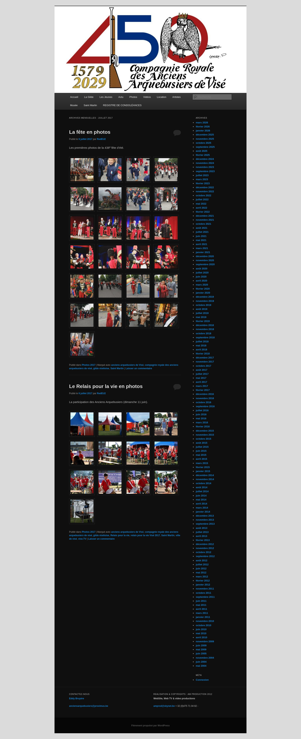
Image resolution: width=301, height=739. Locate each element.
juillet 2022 (202, 199)
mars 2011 (202, 613)
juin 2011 (201, 600)
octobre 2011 (203, 592)
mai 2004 (201, 665)
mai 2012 (201, 572)
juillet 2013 (202, 532)
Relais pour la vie (119, 535)
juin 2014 (201, 495)
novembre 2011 (205, 588)
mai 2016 (201, 418)
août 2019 (201, 309)
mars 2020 (202, 284)
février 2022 (203, 211)
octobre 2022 (203, 195)
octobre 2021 (203, 223)
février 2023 (203, 183)
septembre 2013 (205, 523)
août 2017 (201, 369)
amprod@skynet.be (164, 706)
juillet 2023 (202, 175)
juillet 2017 (202, 373)
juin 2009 (201, 645)
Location (161, 97)
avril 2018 (201, 349)
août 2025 (201, 150)
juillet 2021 (202, 231)
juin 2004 (201, 661)
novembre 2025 (205, 138)
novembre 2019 (205, 301)
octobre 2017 (203, 365)
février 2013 (203, 540)
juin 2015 (201, 450)
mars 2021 (202, 248)
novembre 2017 (205, 361)
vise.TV (82, 539)
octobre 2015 (203, 438)
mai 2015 (201, 454)
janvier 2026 (203, 130)
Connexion (202, 679)
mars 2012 (202, 576)
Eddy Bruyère (76, 698)
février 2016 (203, 426)
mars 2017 (202, 386)
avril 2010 (201, 637)
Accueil (74, 97)
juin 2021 (201, 236)
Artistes (176, 97)
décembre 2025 (205, 134)
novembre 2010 (205, 621)
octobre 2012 (203, 552)
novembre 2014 (205, 479)
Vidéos (147, 97)
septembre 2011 (205, 596)
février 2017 (203, 390)
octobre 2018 (203, 333)
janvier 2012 (203, 584)
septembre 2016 (205, 406)
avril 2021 (201, 244)
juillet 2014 (202, 491)
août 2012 (201, 560)
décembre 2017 (205, 357)
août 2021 (201, 227)
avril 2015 (201, 458)
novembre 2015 (205, 434)
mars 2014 (202, 507)
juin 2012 (201, 568)
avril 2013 (201, 536)
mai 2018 (201, 345)
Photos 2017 (88, 365)
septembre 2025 (205, 146)
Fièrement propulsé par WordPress (150, 725)
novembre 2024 (205, 163)
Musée (74, 105)
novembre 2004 (205, 657)
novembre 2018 (205, 329)
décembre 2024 (205, 159)
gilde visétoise (101, 368)
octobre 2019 (203, 305)
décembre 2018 (205, 325)
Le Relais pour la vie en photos (106, 386)
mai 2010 (201, 633)
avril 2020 (201, 280)
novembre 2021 (205, 219)
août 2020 (201, 268)
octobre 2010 (203, 625)
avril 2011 (201, 609)
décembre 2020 (205, 256)
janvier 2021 (203, 252)
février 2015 (203, 467)
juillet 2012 (202, 564)
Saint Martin (90, 105)
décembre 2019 (205, 296)
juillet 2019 (202, 313)
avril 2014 (201, 503)
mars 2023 (202, 179)
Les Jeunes (106, 97)
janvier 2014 (203, 511)
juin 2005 (201, 653)
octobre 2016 (203, 402)
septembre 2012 (205, 556)
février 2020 (203, 288)
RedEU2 (101, 139)
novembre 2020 (205, 260)
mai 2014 (201, 499)
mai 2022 (201, 203)
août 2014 (201, 487)
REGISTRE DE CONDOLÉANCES (122, 105)
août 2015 (201, 442)
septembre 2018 (205, 337)
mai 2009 (201, 649)
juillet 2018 (202, 341)
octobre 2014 (203, 483)
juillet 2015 (202, 446)
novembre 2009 (205, 641)
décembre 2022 (205, 187)
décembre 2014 (205, 475)
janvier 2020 (203, 292)
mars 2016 (202, 422)
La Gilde (88, 97)
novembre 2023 (205, 167)
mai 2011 (201, 605)
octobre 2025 (203, 142)
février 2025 (203, 155)
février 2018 (203, 353)
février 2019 (203, 321)
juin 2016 (201, 414)
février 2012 (203, 580)
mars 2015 (202, 463)
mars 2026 (202, 122)
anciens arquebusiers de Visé (127, 365)
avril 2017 (201, 382)
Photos (133, 97)
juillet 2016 (202, 410)
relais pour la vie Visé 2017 (145, 535)
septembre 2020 (205, 264)
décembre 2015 (205, 430)
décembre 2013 (205, 515)
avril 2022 (201, 207)
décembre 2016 (205, 394)
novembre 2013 (205, 519)
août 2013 (201, 528)
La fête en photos (89, 132)
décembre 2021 (205, 215)
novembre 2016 (205, 398)
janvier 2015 (203, 471)
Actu (120, 97)
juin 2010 (201, 629)
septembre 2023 (205, 171)
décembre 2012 (205, 544)
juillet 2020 (202, 272)
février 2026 (203, 126)
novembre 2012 (205, 548)
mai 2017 (201, 378)
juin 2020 (201, 276)
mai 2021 (201, 240)
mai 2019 (201, 317)
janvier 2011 (203, 617)
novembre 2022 (205, 191)
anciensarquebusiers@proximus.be (88, 706)
